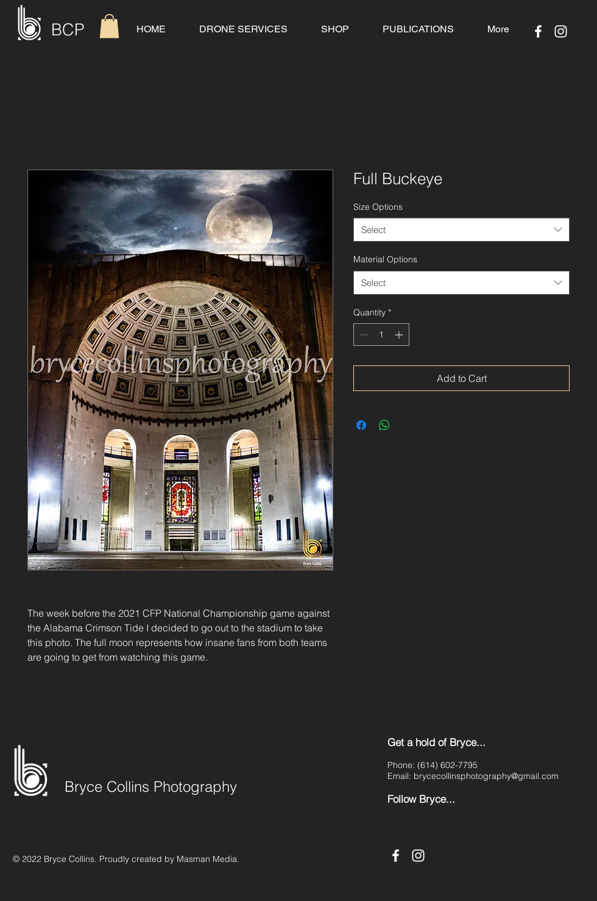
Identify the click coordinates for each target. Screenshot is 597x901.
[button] (109, 26)
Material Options (385, 259)
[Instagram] (561, 31)
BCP (68, 30)
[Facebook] (538, 31)
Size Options (378, 206)
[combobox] (461, 230)
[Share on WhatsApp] (384, 425)
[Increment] (400, 334)
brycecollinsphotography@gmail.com (486, 775)
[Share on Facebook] (361, 425)
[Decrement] (362, 334)
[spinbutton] (381, 334)
